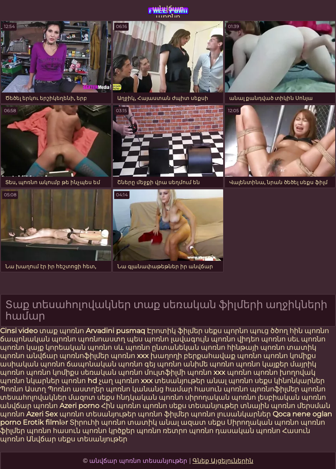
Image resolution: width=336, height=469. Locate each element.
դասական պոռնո (248, 430)
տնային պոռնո (267, 405)
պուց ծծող (270, 331)
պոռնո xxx (130, 356)
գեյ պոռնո (163, 364)
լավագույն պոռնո (203, 339)
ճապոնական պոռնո (38, 339)
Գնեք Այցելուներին (222, 461)
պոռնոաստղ (101, 339)
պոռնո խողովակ (284, 372)
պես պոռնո (148, 339)
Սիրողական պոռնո (263, 422)
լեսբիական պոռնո (292, 397)
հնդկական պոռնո (149, 397)
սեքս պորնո (227, 331)
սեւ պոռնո (306, 339)
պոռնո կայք (22, 347)
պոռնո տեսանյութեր (98, 414)
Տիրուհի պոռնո (98, 422)
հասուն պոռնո (221, 389)
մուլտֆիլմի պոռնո (178, 372)
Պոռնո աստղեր (76, 389)
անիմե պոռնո (208, 364)
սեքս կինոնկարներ (290, 381)
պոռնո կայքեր (262, 364)
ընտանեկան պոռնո (188, 347)
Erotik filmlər (46, 422)
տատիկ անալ (153, 422)
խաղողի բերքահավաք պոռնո (206, 356)
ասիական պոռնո (32, 364)
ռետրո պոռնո (189, 430)
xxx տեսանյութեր (173, 381)
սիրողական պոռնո (220, 397)
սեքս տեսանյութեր (203, 405)
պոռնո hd (79, 381)
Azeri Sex (43, 414)
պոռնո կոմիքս (289, 356)
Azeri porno (80, 405)
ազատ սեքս (203, 422)
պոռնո (155, 405)
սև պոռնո (132, 347)
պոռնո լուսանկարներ (232, 414)
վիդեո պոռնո (261, 339)
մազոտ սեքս (91, 397)
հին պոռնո (309, 331)
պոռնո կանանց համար (149, 389)
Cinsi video (19, 331)
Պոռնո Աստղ (23, 389)
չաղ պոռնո (119, 381)
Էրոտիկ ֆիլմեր (175, 331)
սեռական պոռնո (111, 372)
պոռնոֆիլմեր (274, 389)
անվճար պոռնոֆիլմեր (67, 356)
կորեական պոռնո (79, 347)
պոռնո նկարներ (30, 381)
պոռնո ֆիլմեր (164, 414)
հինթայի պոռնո (256, 347)
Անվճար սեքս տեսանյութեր (76, 439)
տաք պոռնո (61, 331)
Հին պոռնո (122, 405)
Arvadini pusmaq (116, 331)
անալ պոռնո (229, 381)
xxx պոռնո (233, 372)
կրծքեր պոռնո (135, 430)
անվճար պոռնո (168, 11)
